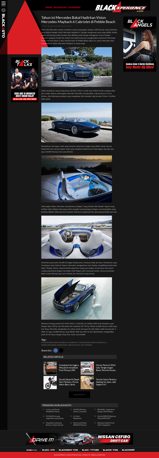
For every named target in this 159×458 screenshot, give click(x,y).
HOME (44, 7)
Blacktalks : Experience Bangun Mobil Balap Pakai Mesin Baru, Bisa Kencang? (106, 412)
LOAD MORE (79, 395)
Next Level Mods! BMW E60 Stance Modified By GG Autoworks (80, 426)
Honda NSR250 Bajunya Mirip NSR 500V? (106, 417)
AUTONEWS (70, 7)
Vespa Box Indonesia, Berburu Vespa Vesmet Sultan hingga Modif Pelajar (54, 426)
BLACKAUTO (56, 7)
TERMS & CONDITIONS (98, 455)
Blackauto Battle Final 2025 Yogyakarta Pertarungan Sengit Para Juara (106, 426)
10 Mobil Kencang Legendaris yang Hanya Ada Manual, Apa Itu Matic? (54, 419)
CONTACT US (86, 455)
